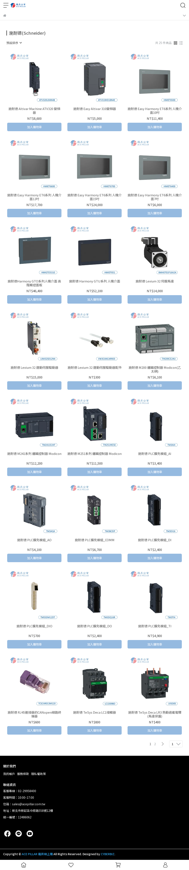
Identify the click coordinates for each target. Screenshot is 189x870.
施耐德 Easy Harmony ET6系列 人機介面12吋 (34, 197)
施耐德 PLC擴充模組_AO (34, 540)
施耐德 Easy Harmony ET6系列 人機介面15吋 (94, 197)
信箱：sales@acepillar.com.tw (24, 804)
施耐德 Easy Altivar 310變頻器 (94, 109)
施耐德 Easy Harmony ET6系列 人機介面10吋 (155, 110)
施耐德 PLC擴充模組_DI (154, 540)
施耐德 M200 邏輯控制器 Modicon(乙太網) (155, 369)
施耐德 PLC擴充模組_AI (154, 454)
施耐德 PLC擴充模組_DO (94, 626)
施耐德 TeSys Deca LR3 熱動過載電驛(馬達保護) (154, 714)
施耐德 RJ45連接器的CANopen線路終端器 (34, 714)
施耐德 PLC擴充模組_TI (154, 626)
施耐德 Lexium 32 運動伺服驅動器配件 (95, 368)
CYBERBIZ (107, 854)
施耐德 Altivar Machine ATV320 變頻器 (34, 110)
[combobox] (14, 43)
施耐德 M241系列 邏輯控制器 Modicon (34, 454)
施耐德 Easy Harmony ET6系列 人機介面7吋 (155, 197)
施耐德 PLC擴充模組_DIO (34, 626)
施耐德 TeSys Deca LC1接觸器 (94, 712)
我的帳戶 (9, 774)
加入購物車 (34, 127)
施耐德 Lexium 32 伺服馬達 (155, 281)
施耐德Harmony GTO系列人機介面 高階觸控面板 (34, 283)
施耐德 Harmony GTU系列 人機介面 (94, 281)
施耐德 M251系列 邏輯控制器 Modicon (94, 454)
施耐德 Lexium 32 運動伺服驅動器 (34, 368)
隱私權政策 (38, 774)
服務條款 (23, 774)
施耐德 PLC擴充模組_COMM (94, 540)
